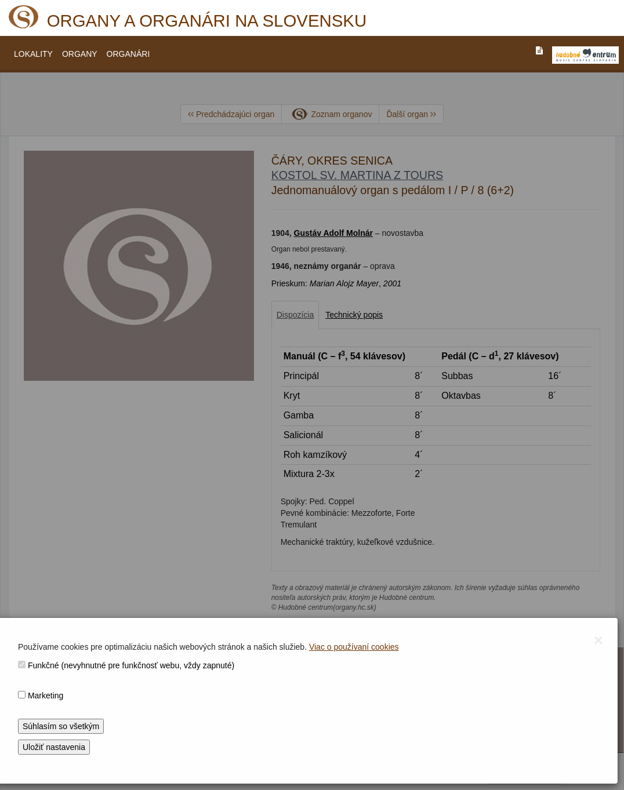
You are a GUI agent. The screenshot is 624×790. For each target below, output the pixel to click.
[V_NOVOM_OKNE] (585, 55)
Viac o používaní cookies (354, 646)
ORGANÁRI (128, 54)
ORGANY (79, 54)
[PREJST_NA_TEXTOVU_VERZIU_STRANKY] (539, 50)
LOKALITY (33, 54)
